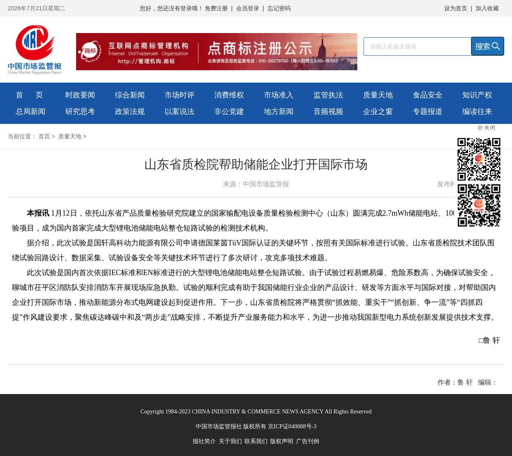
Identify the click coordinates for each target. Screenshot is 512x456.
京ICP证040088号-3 (292, 426)
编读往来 (477, 111)
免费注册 (216, 8)
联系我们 (256, 441)
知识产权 (477, 95)
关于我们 (230, 441)
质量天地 (378, 95)
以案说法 (179, 111)
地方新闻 (279, 111)
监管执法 (328, 95)
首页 (44, 136)
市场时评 (179, 95)
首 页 (29, 95)
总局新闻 (30, 111)
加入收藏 (487, 8)
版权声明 (281, 441)
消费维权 (229, 95)
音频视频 (328, 111)
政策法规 (130, 111)
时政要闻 (80, 95)
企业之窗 (378, 111)
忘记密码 (279, 8)
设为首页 (455, 8)
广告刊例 (307, 441)
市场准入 (279, 95)
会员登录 (247, 8)
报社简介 (204, 441)
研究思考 (80, 111)
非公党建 (229, 111)
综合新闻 (130, 95)
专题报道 (428, 111)
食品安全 (428, 95)
